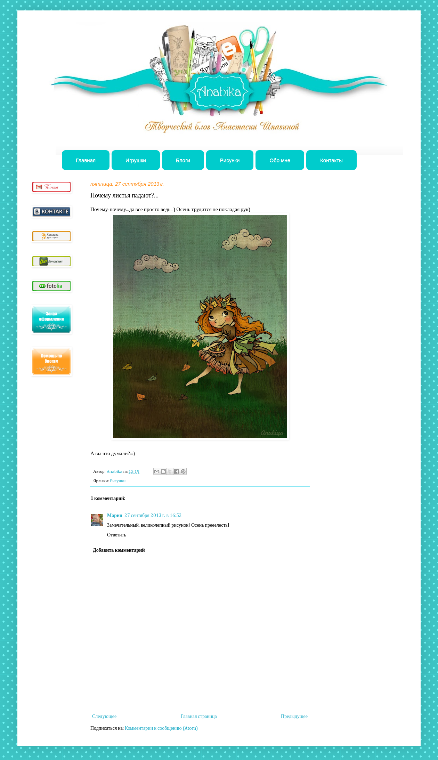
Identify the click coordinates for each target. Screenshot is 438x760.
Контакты (331, 160)
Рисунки (230, 160)
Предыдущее (294, 716)
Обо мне (279, 160)
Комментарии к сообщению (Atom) (161, 728)
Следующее (104, 716)
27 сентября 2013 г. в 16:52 (153, 515)
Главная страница (198, 716)
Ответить (116, 535)
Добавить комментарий (119, 550)
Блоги (183, 160)
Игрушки (135, 160)
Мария (114, 515)
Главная (86, 160)
